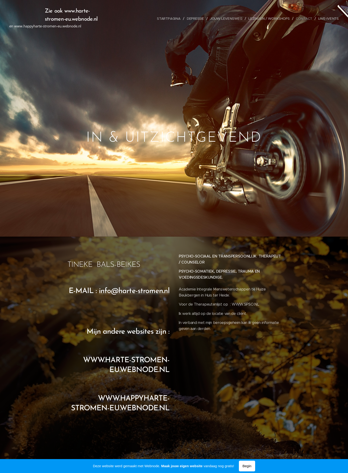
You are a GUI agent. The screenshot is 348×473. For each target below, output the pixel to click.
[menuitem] (172, 18)
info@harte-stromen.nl (134, 291)
